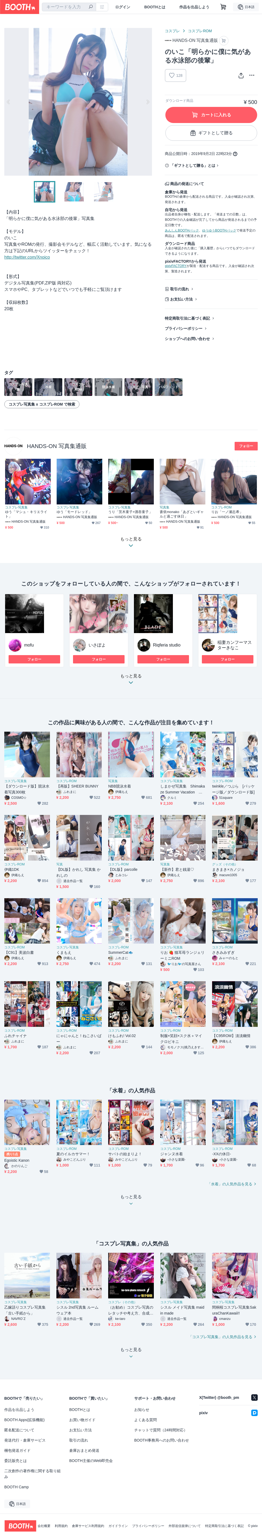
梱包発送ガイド (17, 1450)
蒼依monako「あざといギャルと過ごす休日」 (182, 514)
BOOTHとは (154, 7)
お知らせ (141, 1409)
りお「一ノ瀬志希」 (227, 512)
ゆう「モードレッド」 (74, 512)
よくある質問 (145, 1420)
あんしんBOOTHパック (182, 230)
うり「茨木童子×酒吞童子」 (130, 512)
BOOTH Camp (16, 1487)
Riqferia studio (166, 645)
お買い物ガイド (82, 1420)
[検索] (91, 7)
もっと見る (131, 681)
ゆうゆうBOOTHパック (219, 230)
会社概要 (44, 1526)
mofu (29, 645)
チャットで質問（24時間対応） (160, 1430)
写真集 (164, 507)
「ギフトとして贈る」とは (192, 165)
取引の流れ (179, 289)
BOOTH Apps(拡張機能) (24, 1420)
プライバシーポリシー (183, 328)
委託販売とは (15, 1460)
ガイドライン (118, 1526)
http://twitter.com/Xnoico (27, 257)
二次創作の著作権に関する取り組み (32, 1474)
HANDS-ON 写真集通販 (57, 446)
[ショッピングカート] (223, 7)
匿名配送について (19, 1430)
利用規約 (61, 1526)
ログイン (122, 7)
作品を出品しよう (194, 7)
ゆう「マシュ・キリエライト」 (26, 514)
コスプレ (172, 31)
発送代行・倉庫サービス (25, 1440)
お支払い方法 (181, 299)
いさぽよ (97, 645)
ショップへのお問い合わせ (187, 339)
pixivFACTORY (175, 266)
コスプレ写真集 (16, 507)
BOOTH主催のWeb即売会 (91, 1460)
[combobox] (69, 7)
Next (147, 102)
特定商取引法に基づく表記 (187, 318)
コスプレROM (200, 31)
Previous (8, 102)
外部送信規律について (185, 1526)
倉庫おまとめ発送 (84, 1450)
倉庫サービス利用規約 (88, 1526)
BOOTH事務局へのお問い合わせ (161, 1440)
